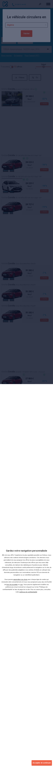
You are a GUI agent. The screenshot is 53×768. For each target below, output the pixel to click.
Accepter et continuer (42, 763)
